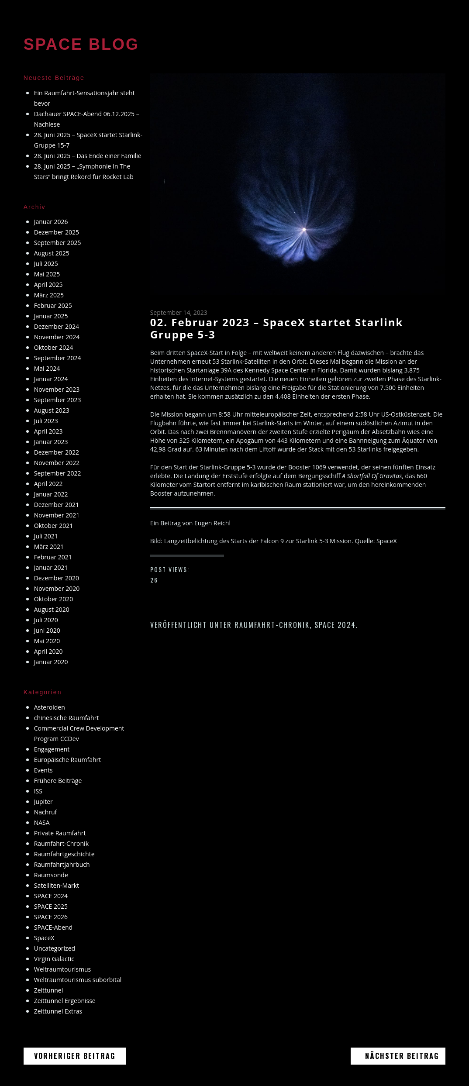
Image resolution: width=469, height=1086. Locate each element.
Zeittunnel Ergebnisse (65, 1000)
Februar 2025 (53, 305)
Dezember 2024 (56, 326)
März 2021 (49, 546)
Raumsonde (51, 875)
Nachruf (45, 812)
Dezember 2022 (56, 452)
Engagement (52, 749)
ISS (38, 791)
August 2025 (51, 253)
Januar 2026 (51, 221)
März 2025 (49, 295)
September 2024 (57, 358)
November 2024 (57, 337)
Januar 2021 (51, 567)
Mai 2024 (47, 368)
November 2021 (57, 515)
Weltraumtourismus (62, 969)
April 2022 (48, 483)
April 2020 (48, 651)
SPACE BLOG (81, 44)
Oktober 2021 (53, 525)
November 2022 (57, 463)
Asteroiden (49, 707)
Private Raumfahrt (60, 833)
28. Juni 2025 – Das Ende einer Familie (87, 156)
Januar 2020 (51, 662)
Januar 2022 (51, 494)
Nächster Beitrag (401, 1056)
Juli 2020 (46, 620)
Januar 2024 (51, 379)
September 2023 (57, 400)
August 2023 (51, 410)
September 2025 (57, 242)
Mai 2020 (47, 641)
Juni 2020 (47, 630)
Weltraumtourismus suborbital (78, 980)
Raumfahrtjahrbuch (62, 864)
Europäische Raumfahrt (67, 759)
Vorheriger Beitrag (80, 1056)
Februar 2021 (53, 557)
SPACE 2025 (51, 906)
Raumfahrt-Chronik (272, 625)
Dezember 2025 (56, 232)
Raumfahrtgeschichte (64, 854)
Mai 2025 (47, 274)
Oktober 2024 (53, 347)
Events (43, 770)
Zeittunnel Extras (58, 1011)
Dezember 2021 (56, 504)
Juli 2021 (46, 536)
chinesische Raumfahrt (66, 718)
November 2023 (57, 389)
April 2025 (48, 284)
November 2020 (57, 588)
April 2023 (48, 431)
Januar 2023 (51, 442)
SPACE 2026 (51, 917)
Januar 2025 (51, 316)
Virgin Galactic (54, 959)
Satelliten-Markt (56, 885)
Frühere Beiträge (58, 780)
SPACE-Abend (53, 927)
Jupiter (43, 801)
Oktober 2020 (53, 599)
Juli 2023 (46, 421)
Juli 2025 (46, 263)
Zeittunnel (48, 990)
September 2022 (57, 473)
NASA (42, 822)
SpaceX (44, 938)
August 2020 (51, 609)
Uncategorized (54, 948)
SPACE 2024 (335, 625)
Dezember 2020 (56, 578)
